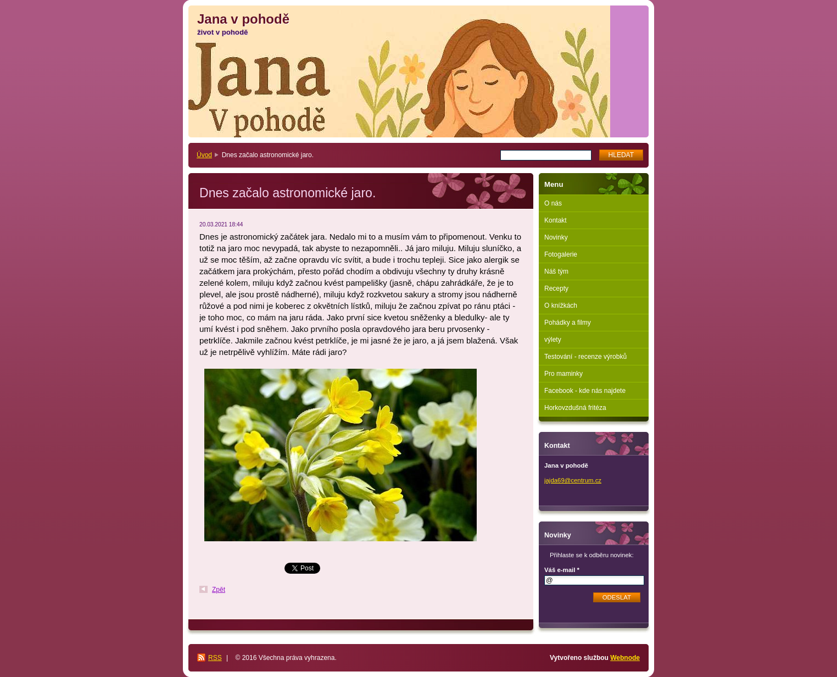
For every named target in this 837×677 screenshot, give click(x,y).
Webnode (625, 658)
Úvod (204, 155)
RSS (215, 658)
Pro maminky (563, 374)
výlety (552, 339)
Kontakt (555, 220)
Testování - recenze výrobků (585, 356)
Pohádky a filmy (567, 322)
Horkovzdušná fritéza (575, 408)
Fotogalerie (560, 254)
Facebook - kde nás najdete (585, 391)
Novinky (556, 237)
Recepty (556, 288)
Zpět (218, 589)
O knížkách (560, 305)
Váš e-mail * (561, 570)
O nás (553, 203)
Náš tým (556, 271)
